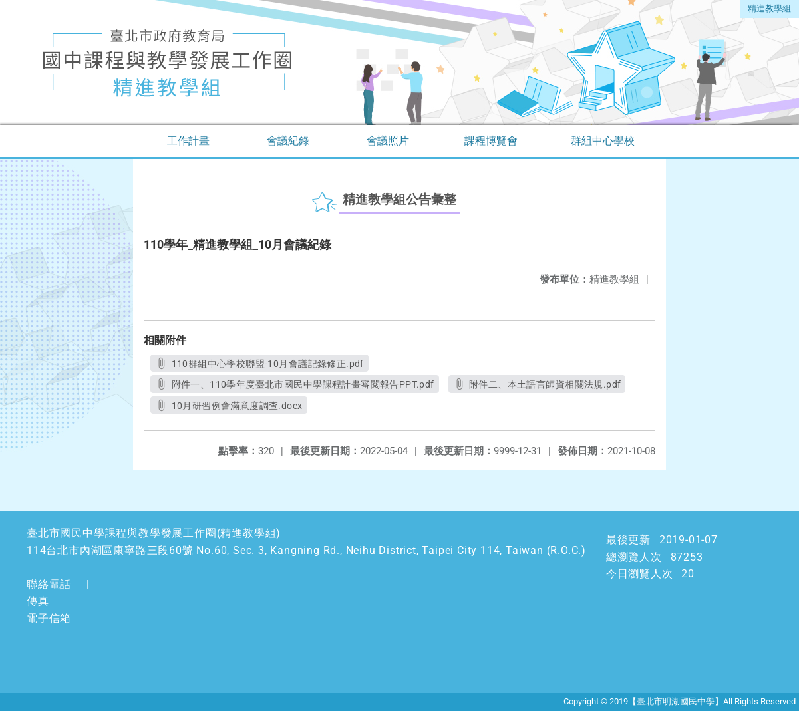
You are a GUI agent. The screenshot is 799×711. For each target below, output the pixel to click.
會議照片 (388, 140)
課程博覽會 (491, 140)
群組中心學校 (603, 140)
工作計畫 (188, 140)
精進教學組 (769, 8)
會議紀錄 (288, 140)
